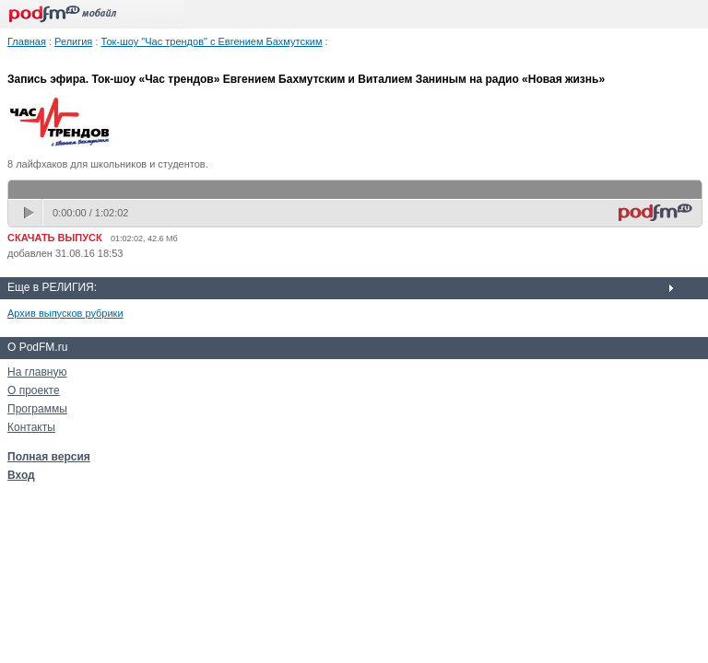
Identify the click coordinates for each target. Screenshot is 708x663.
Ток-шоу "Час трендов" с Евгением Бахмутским (212, 41)
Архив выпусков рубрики (65, 313)
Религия (73, 41)
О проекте (33, 390)
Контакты (31, 427)
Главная (26, 41)
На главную (36, 372)
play (30, 212)
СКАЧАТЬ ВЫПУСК (54, 237)
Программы (37, 408)
